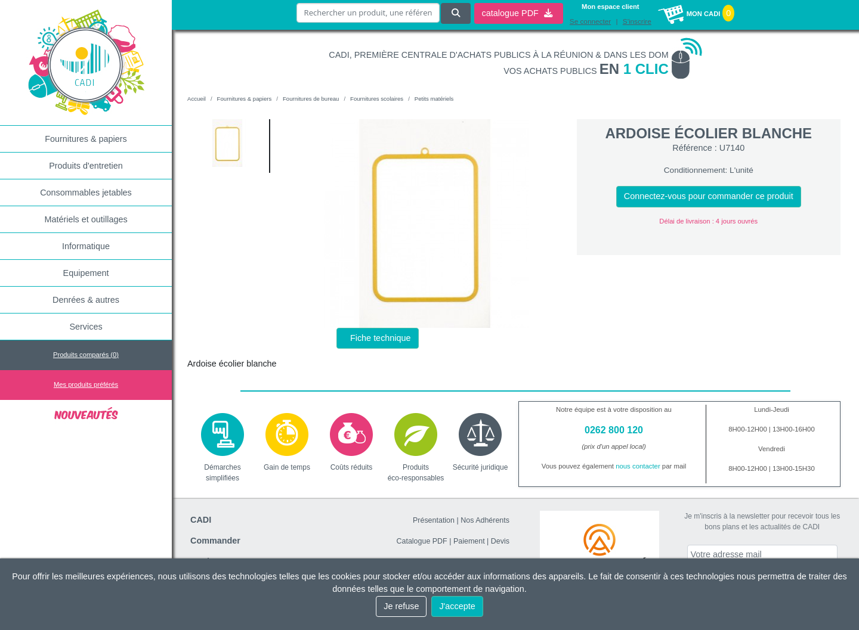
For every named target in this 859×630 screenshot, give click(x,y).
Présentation (434, 520)
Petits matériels (434, 98)
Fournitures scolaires (376, 98)
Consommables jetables (86, 192)
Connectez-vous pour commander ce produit (708, 196)
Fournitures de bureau (311, 98)
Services (85, 326)
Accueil (196, 98)
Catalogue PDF (421, 541)
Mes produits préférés (86, 384)
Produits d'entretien (86, 165)
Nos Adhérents (485, 520)
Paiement (469, 541)
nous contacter (638, 466)
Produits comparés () (86, 354)
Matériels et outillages (85, 219)
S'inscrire (637, 21)
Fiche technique (380, 338)
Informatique (86, 246)
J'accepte (457, 606)
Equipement (86, 273)
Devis (500, 541)
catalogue (516, 12)
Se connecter (590, 21)
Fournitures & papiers (86, 139)
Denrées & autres (85, 300)
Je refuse (401, 606)
